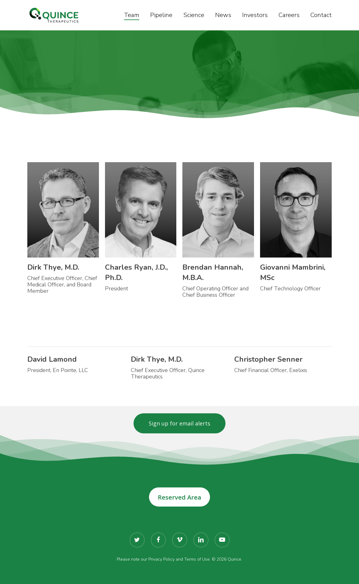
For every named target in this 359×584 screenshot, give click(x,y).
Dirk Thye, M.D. (53, 267)
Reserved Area (179, 497)
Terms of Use (197, 559)
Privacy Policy (161, 559)
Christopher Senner (268, 359)
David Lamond (52, 359)
